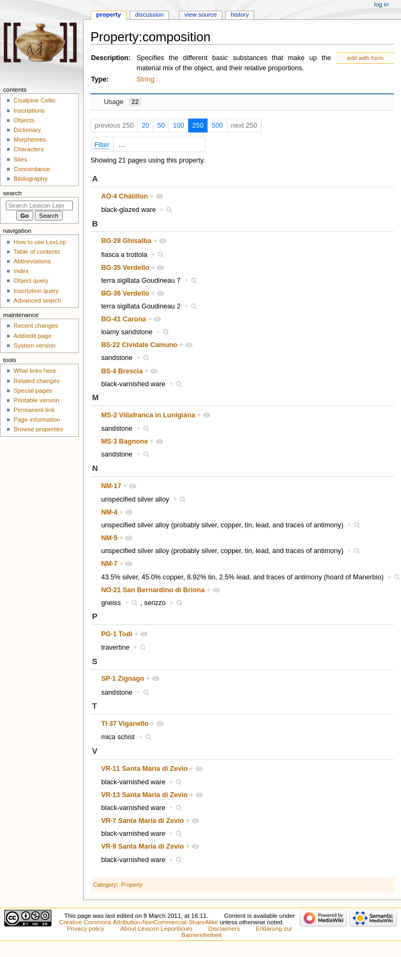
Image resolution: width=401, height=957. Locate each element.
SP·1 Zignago (122, 678)
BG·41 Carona (123, 319)
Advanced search (37, 300)
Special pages (32, 390)
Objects (23, 120)
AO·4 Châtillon (124, 196)
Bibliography (30, 178)
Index (20, 271)
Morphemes (29, 139)
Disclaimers (224, 928)
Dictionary (27, 130)
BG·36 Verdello (125, 293)
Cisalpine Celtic (34, 100)
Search (12, 193)
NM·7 (109, 564)
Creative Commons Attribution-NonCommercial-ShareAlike (138, 922)
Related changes (36, 381)
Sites (20, 159)
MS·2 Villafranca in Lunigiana (148, 415)
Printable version (36, 400)
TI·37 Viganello (125, 723)
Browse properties (38, 429)
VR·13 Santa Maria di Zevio (144, 795)
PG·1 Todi (116, 634)
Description (110, 58)
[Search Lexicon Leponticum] (39, 205)
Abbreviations (31, 261)
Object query (30, 280)
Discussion (149, 14)
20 (145, 125)
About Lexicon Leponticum (156, 928)
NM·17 (111, 486)
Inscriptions (28, 110)
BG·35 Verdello (125, 267)
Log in (381, 4)
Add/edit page (32, 336)
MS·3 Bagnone (124, 441)
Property (131, 884)
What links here (34, 370)
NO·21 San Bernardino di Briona (153, 590)
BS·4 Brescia (122, 371)
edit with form (365, 58)
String (145, 79)
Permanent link (33, 410)
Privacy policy (86, 928)
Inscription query (35, 291)
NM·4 (109, 512)
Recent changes (35, 325)
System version (34, 345)
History (240, 14)
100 (178, 125)
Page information (36, 419)
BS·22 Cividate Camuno (139, 345)
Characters (28, 149)
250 (198, 125)
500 (217, 125)
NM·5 (109, 538)
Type (99, 79)
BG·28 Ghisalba (126, 241)
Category (104, 884)
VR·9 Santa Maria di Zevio (142, 846)
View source (200, 14)
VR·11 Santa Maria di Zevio (144, 768)
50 (161, 125)
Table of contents (36, 251)
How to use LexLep (39, 242)
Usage (123, 102)
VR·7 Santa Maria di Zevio (142, 821)
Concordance (31, 169)
